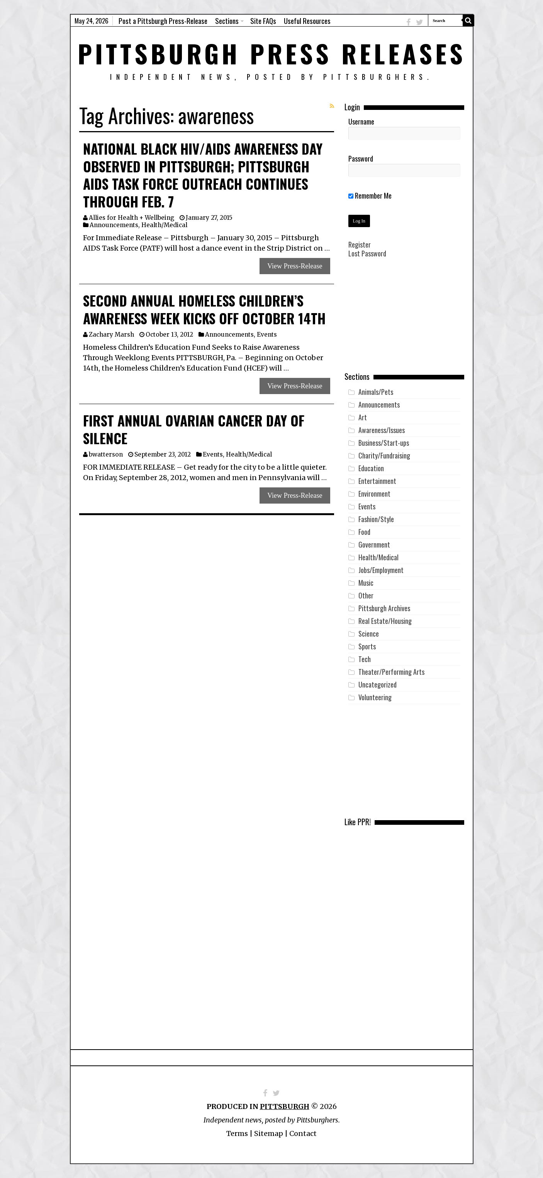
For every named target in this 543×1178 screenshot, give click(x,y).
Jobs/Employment (381, 570)
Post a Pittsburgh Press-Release (163, 20)
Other (365, 595)
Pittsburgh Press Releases (272, 53)
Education (371, 468)
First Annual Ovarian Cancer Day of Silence (193, 429)
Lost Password (367, 253)
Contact (303, 1133)
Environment (374, 494)
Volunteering (375, 697)
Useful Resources (307, 20)
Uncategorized (377, 684)
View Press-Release (294, 266)
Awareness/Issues (381, 430)
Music (365, 583)
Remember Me (370, 195)
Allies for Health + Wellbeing (131, 217)
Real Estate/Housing (385, 621)
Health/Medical (164, 225)
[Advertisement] (404, 320)
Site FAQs (263, 20)
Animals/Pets (375, 392)
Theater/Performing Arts (391, 672)
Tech (364, 659)
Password (360, 158)
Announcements (114, 225)
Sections (227, 20)
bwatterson (106, 454)
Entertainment (377, 481)
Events (267, 334)
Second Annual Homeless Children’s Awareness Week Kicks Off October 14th (204, 309)
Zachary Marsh (111, 334)
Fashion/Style (376, 519)
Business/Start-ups (383, 443)
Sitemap (268, 1133)
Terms (237, 1133)
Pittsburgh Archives (384, 608)
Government (374, 544)
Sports (367, 646)
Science (368, 634)
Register (359, 244)
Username (361, 121)
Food (364, 532)
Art (362, 417)
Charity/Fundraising (384, 455)
